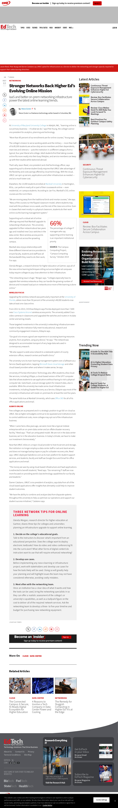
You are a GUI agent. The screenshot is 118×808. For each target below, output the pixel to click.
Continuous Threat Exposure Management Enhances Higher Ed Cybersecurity (101, 89)
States (28, 27)
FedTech (21, 781)
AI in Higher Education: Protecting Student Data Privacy (101, 364)
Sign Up (96, 3)
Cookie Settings (101, 800)
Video (51, 27)
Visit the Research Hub (55, 783)
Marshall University (54, 184)
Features (34, 27)
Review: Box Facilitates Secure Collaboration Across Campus (101, 99)
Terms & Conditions (12, 754)
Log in (114, 28)
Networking (11, 77)
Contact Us (19, 751)
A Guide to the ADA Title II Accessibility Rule (101, 353)
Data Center (36, 656)
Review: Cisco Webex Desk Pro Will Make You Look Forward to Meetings (101, 111)
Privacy (31, 751)
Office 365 (59, 398)
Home (5, 77)
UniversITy (58, 27)
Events (65, 27)
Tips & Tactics (43, 27)
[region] (59, 801)
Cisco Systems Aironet (22, 312)
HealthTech (26, 786)
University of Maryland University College (28, 125)
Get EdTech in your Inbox (82, 750)
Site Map (28, 754)
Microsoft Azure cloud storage (52, 364)
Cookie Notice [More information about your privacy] (47, 805)
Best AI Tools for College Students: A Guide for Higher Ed (100, 385)
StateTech (10, 786)
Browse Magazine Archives (82, 781)
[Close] (115, 801)
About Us (8, 751)
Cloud (26, 656)
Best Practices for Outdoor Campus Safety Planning (101, 121)
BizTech (9, 781)
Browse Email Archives (81, 756)
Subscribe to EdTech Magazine (84, 775)
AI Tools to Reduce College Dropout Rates (101, 374)
